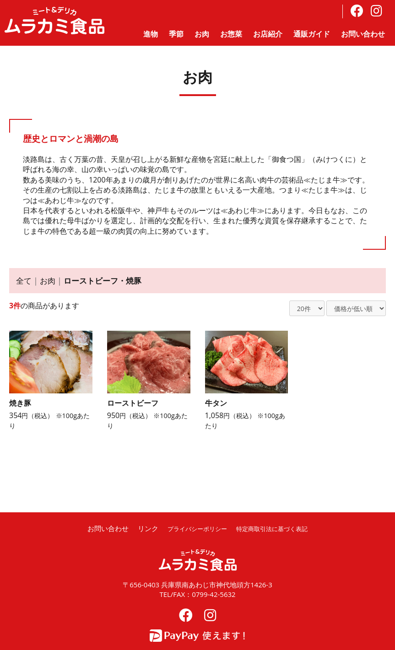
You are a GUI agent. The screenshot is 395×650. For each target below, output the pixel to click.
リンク (138, 528)
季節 (176, 34)
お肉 (202, 34)
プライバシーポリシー (191, 528)
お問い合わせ (363, 34)
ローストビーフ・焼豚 (106, 280)
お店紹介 (267, 34)
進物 (150, 34)
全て (24, 280)
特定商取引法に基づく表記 (276, 528)
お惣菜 (231, 34)
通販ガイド (311, 34)
